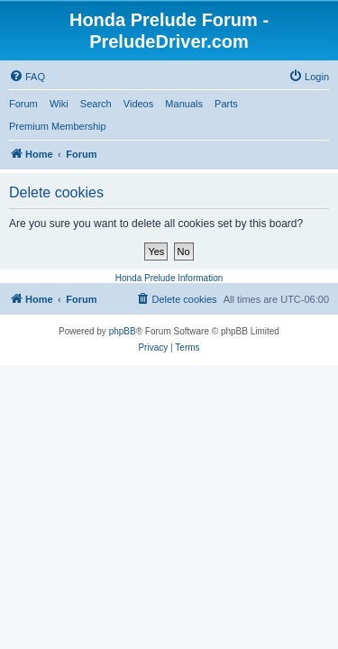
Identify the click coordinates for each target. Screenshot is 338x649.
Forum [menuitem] (23, 103)
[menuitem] (27, 76)
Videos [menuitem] (138, 103)
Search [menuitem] (96, 103)
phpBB (122, 331)
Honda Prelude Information (169, 278)
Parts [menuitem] (226, 103)
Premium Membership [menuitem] (57, 126)
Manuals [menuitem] (184, 103)
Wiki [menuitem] (59, 103)
